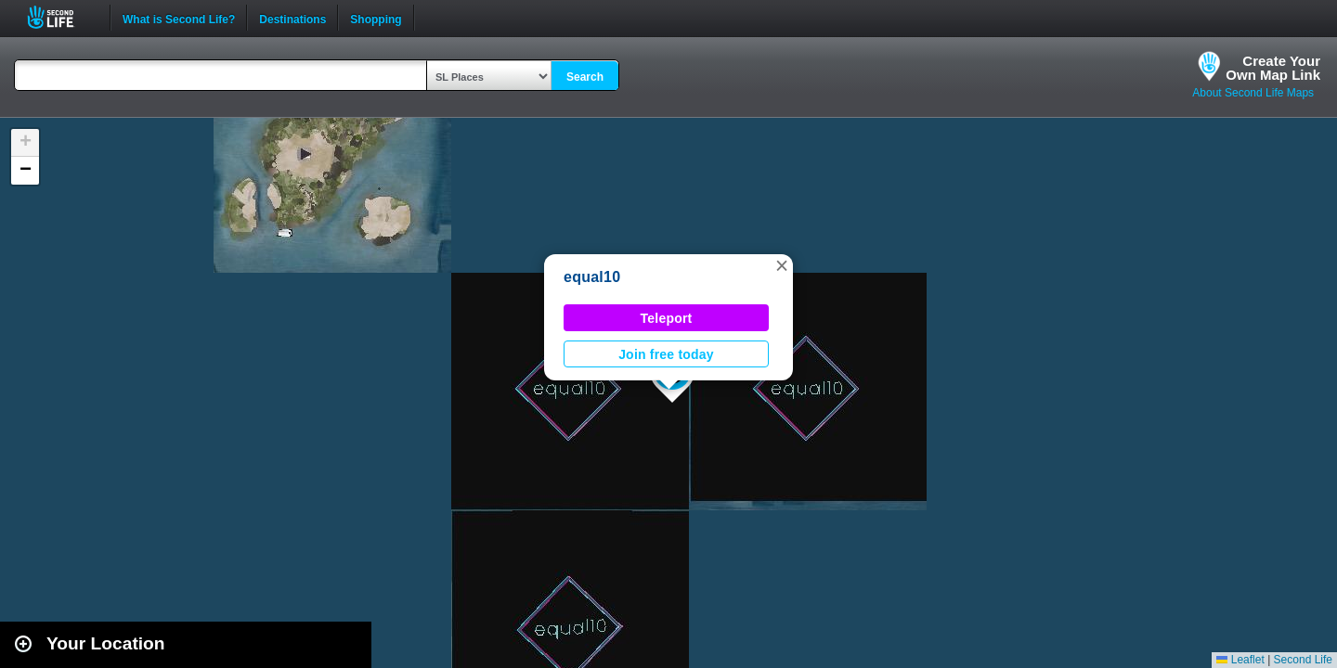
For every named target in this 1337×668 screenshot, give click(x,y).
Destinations (292, 17)
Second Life (61, 17)
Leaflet (1240, 659)
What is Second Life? (179, 17)
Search (585, 77)
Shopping (375, 17)
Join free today (666, 354)
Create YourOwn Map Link (1273, 68)
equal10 (592, 277)
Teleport (667, 318)
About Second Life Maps (1253, 92)
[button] (782, 265)
